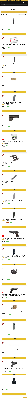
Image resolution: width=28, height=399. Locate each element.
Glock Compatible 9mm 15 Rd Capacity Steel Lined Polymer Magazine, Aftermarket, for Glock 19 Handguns (12, 103)
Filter (14, 11)
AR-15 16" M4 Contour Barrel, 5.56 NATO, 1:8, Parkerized (10, 349)
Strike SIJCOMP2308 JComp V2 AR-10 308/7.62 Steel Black (11, 330)
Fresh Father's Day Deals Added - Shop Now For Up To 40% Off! (14, 0)
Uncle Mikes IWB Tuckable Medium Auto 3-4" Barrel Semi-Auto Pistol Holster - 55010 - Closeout (13, 275)
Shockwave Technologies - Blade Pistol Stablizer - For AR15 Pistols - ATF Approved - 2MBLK (12, 122)
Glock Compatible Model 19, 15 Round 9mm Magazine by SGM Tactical (12, 219)
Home (1, 7)
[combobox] (14, 4)
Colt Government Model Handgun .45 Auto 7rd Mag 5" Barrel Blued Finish (13, 238)
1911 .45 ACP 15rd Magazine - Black (7, 181)
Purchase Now (14, 33)
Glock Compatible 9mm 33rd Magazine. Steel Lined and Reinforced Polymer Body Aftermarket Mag (13, 25)
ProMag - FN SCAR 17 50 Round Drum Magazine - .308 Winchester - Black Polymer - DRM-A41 (13, 385)
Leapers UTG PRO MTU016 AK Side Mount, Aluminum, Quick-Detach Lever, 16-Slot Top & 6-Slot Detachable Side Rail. (13, 162)
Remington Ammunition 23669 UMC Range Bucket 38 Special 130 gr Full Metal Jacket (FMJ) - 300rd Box (13, 142)
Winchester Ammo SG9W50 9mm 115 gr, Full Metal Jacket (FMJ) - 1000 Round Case (13, 83)
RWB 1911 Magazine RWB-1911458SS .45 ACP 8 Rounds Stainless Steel (12, 200)
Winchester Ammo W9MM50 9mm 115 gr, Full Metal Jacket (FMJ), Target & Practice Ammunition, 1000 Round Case (13, 312)
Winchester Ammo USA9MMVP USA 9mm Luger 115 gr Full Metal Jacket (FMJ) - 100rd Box (14, 45)
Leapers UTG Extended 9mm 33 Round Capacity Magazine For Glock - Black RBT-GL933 (14, 64)
